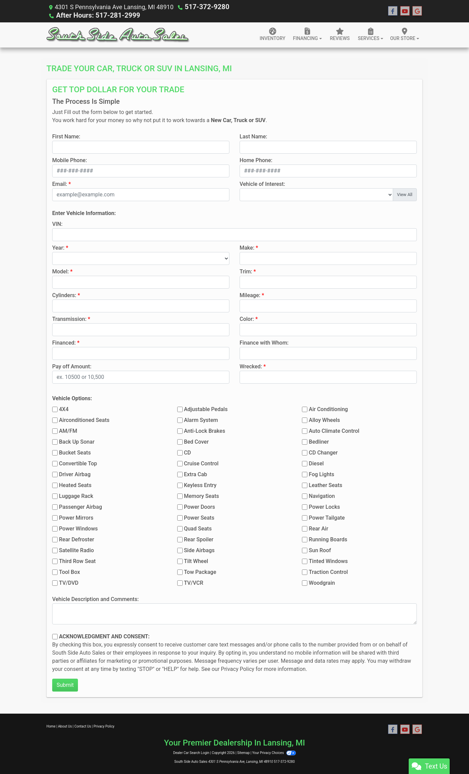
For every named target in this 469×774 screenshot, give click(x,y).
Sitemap (243, 752)
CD (187, 452)
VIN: (57, 223)
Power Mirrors (76, 517)
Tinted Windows (328, 560)
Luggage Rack (76, 495)
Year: (58, 247)
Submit (65, 684)
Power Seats (199, 517)
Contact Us (83, 726)
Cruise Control (201, 463)
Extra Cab (195, 473)
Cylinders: (64, 294)
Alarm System (201, 419)
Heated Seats (75, 484)
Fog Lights (321, 473)
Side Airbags (199, 549)
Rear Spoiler (198, 539)
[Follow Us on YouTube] (405, 11)
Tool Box (69, 571)
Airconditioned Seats (84, 419)
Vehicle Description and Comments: (95, 598)
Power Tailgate (327, 517)
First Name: (66, 136)
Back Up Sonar (77, 441)
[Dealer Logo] (118, 34)
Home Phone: (256, 159)
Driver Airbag (74, 473)
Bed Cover (196, 441)
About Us (65, 726)
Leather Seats (325, 484)
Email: (59, 183)
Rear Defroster (76, 539)
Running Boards (328, 539)
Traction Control (328, 571)
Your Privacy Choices (274, 752)
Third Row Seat (77, 560)
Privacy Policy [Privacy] (104, 726)
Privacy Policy (237, 668)
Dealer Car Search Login (191, 752)
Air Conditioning (328, 408)
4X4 (63, 408)
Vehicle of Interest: (262, 183)
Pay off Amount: (71, 366)
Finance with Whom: (264, 342)
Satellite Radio (76, 549)
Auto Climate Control (334, 430)
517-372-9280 (204, 6)
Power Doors (199, 506)
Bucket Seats (75, 452)
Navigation (322, 495)
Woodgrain (322, 582)
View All (404, 193)
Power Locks (324, 506)
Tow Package (200, 571)
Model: (60, 271)
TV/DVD (69, 582)
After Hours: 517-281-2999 (93, 14)
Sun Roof (320, 549)
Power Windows (78, 528)
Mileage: (250, 294)
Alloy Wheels (324, 419)
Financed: (64, 342)
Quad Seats (198, 528)
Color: (247, 318)
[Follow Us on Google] (417, 11)
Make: (247, 247)
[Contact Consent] (55, 636)
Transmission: (69, 318)
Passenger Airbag (80, 506)
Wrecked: (251, 366)
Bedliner (319, 441)
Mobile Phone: (69, 159)
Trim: (246, 271)
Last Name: (253, 136)
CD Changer (323, 452)
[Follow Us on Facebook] (392, 11)
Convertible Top (78, 463)
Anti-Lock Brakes (204, 430)
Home (51, 726)
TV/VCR (193, 582)
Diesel (316, 463)
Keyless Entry (200, 484)
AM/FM (68, 430)
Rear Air (318, 528)
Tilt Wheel (196, 560)
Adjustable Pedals (206, 408)
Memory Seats (201, 495)
